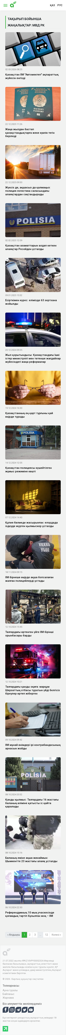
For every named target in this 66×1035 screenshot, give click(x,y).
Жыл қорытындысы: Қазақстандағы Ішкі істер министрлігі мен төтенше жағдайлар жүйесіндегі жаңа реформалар (33, 358)
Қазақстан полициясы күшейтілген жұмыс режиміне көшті (28, 469)
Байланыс (8, 994)
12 (46, 934)
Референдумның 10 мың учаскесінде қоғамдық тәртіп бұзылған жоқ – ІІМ (29, 914)
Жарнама (8, 997)
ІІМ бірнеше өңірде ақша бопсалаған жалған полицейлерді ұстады (29, 579)
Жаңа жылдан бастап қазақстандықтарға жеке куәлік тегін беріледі (30, 133)
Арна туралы (10, 990)
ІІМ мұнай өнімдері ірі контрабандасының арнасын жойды (33, 746)
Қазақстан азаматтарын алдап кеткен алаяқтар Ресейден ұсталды (30, 247)
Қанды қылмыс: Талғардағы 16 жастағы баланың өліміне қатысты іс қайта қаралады (32, 803)
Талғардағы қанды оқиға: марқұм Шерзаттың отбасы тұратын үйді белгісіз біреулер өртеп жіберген (32, 690)
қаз (52, 5)
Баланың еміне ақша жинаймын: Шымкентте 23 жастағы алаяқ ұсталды (31, 859)
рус (59, 5)
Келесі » (56, 934)
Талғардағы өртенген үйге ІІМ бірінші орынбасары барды (29, 633)
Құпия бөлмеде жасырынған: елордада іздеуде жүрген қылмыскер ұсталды (31, 524)
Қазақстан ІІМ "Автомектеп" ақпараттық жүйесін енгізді (32, 76)
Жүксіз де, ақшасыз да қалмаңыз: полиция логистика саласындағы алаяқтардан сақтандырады (28, 191)
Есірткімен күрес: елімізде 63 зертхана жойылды (31, 302)
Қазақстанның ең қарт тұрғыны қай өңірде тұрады (29, 415)
